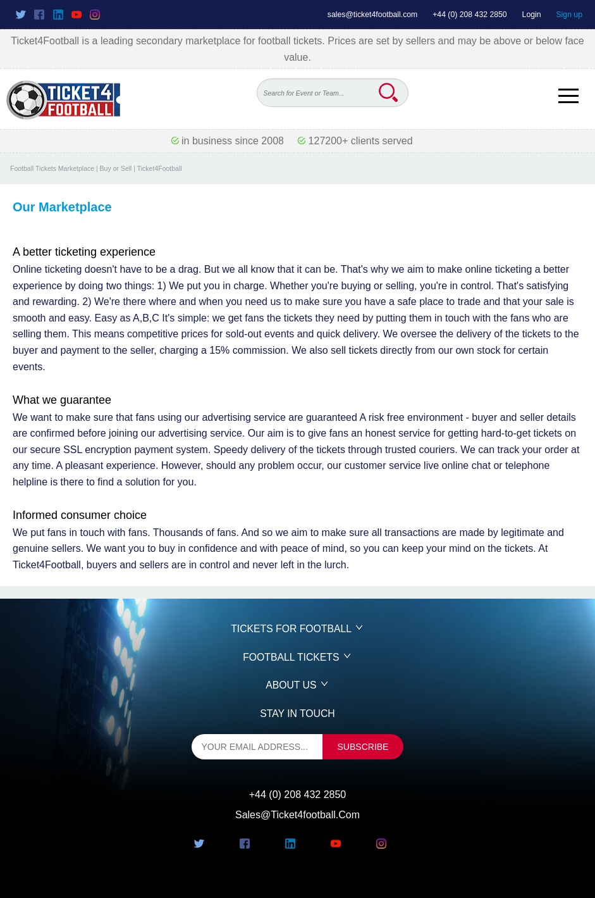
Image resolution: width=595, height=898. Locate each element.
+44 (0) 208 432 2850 (469, 14)
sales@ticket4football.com (372, 14)
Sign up (569, 14)
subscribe (363, 747)
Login (531, 14)
